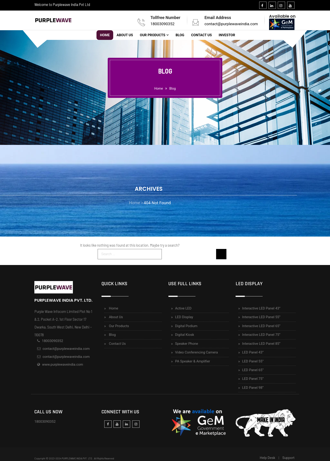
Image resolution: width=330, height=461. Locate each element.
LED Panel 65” (253, 370)
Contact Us (201, 35)
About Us (125, 35)
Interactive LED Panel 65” (261, 326)
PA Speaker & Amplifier (192, 361)
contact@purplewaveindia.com (231, 24)
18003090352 (162, 24)
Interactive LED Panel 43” (261, 308)
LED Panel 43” (253, 352)
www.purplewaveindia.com (62, 364)
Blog (180, 35)
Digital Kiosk (184, 335)
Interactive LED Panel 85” (261, 344)
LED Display (184, 317)
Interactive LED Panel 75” (261, 335)
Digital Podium (186, 326)
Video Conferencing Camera (196, 352)
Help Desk (267, 458)
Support (288, 458)
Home (105, 35)
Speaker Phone (186, 344)
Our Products (152, 35)
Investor (227, 35)
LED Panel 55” (253, 361)
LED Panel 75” (253, 379)
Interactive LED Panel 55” (261, 317)
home (158, 88)
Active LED (183, 308)
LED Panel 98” (253, 388)
